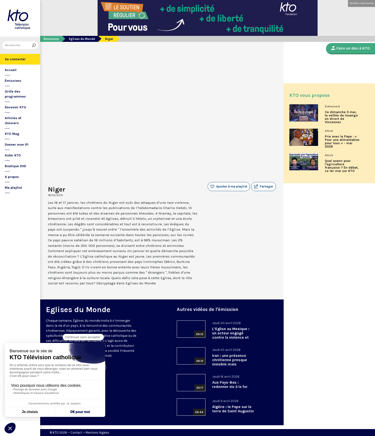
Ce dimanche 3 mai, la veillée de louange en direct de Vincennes (341, 117)
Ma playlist (13, 188)
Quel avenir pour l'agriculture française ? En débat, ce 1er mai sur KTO (341, 166)
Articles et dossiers (13, 120)
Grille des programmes (15, 94)
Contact (76, 432)
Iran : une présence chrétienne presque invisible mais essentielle (229, 362)
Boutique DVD (15, 166)
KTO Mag (12, 134)
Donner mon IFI (16, 145)
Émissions (13, 81)
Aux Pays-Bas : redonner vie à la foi (229, 384)
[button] (263, 186)
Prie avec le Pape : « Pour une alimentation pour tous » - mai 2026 (342, 141)
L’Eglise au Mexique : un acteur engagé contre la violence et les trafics (230, 335)
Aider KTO (13, 155)
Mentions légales (97, 432)
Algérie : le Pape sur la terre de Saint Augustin (233, 408)
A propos (12, 177)
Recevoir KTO (15, 107)
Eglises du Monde (82, 39)
